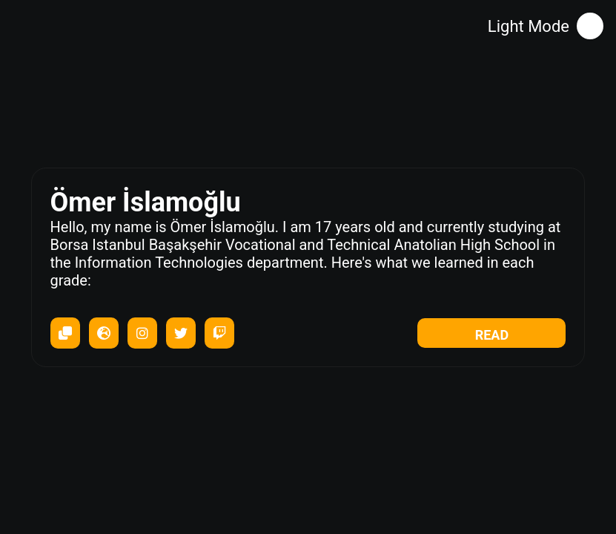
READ (492, 335)
